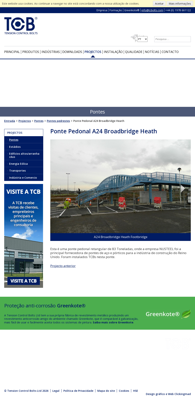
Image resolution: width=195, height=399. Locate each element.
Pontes (13, 140)
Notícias (152, 52)
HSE (35, 357)
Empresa (101, 10)
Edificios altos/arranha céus (24, 155)
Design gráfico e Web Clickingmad (168, 394)
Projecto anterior (63, 266)
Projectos (93, 52)
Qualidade (133, 52)
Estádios (15, 147)
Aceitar (159, 3)
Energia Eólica (18, 164)
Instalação (113, 52)
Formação (115, 10)
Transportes (17, 170)
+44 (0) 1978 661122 (178, 10)
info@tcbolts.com (152, 10)
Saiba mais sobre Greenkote (113, 322)
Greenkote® (131, 10)
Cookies (124, 391)
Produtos (30, 52)
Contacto (170, 52)
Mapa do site (106, 391)
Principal (12, 52)
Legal (55, 391)
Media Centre (41, 370)
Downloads (72, 52)
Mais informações (180, 3)
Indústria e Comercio (23, 177)
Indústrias (51, 52)
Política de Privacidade (78, 391)
